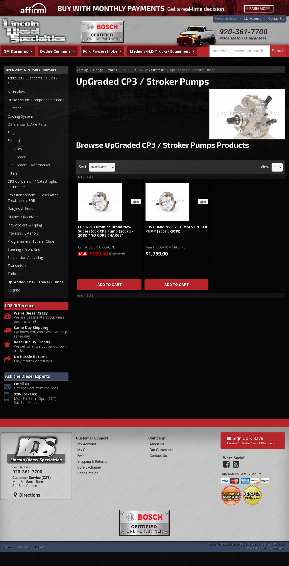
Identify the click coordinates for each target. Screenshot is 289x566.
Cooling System (20, 116)
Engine (13, 133)
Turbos (13, 275)
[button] (247, 51)
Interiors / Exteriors (23, 234)
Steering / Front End (24, 250)
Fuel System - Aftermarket (29, 165)
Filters (12, 174)
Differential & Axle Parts (27, 124)
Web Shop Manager (272, 550)
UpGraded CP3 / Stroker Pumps (36, 283)
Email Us (21, 386)
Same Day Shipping (31, 329)
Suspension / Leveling (25, 259)
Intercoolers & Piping (25, 226)
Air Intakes (16, 92)
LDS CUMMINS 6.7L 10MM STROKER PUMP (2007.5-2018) (176, 229)
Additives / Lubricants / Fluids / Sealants (32, 81)
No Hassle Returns (30, 359)
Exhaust (14, 141)
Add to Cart (109, 285)
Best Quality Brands (32, 344)
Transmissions (19, 267)
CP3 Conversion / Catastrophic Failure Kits (33, 185)
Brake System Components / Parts (36, 100)
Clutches (14, 108)
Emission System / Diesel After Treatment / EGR (33, 199)
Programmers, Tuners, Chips (31, 242)
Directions (27, 496)
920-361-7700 (244, 31)
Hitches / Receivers (23, 218)
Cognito (14, 291)
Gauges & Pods (20, 209)
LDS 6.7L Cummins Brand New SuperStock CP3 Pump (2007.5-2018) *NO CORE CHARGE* (105, 231)
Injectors (15, 149)
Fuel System (18, 157)
